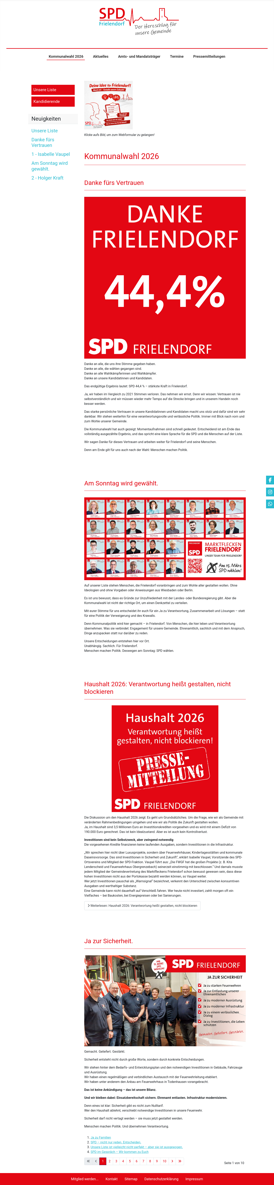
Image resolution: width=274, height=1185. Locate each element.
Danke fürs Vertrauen (42, 142)
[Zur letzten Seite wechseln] (180, 1161)
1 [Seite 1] (103, 1161)
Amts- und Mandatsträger (139, 56)
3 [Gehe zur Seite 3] (116, 1161)
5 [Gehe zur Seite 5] (130, 1161)
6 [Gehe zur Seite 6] (136, 1161)
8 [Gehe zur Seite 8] (150, 1161)
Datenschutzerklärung (161, 1179)
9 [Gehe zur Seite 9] (157, 1161)
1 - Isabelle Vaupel (50, 154)
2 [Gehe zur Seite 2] (109, 1161)
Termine (177, 56)
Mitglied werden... (85, 1179)
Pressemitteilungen (209, 56)
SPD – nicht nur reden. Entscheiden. (116, 1142)
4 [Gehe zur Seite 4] (123, 1161)
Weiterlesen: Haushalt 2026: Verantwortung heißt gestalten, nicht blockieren (142, 906)
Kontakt (112, 1179)
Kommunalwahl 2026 (66, 56)
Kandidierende (46, 101)
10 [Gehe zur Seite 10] (164, 1161)
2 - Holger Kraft (47, 178)
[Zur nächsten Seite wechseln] (172, 1161)
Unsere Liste (44, 89)
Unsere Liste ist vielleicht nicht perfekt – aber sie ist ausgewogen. (137, 1147)
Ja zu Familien (101, 1137)
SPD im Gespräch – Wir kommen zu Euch (120, 1152)
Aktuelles (100, 56)
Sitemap (131, 1179)
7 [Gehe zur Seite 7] (143, 1161)
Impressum (194, 1179)
